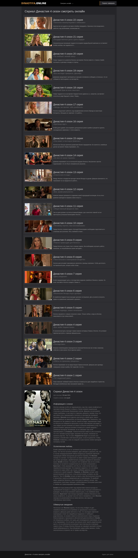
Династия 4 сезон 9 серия (60, 243)
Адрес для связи (107, 554)
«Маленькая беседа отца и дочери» (60, 297)
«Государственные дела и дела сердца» (62, 40)
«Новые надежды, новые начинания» (61, 314)
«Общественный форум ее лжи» (59, 211)
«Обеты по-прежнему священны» (59, 366)
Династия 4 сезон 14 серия (61, 157)
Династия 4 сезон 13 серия (61, 174)
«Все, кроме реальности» (56, 194)
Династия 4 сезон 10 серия (61, 225)
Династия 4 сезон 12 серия (61, 191)
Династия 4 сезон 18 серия (61, 88)
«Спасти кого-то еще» (55, 177)
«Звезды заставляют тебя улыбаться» (61, 108)
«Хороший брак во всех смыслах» (59, 91)
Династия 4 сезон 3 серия (60, 346)
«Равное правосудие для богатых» (60, 246)
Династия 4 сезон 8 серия (60, 260)
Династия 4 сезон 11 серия (61, 208)
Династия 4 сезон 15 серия (61, 140)
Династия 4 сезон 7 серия (60, 277)
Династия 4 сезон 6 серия (60, 294)
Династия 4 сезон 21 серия (61, 37)
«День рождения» (53, 280)
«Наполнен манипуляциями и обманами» (62, 23)
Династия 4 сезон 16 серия (61, 123)
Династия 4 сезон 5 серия (60, 311)
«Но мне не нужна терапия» (57, 160)
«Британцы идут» (53, 126)
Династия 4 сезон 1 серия (60, 380)
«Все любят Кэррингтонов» (57, 332)
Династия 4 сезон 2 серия (60, 363)
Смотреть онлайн (66, 3)
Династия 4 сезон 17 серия (61, 105)
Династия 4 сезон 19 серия (61, 71)
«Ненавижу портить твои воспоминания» (62, 229)
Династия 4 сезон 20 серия (61, 54)
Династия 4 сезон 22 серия (61, 20)
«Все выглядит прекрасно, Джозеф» (60, 74)
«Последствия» (52, 349)
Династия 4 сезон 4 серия (60, 328)
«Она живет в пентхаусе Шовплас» (60, 143)
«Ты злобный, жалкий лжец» (57, 57)
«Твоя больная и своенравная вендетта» (62, 263)
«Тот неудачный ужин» (55, 383)
